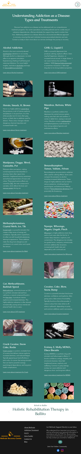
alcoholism (20, 65)
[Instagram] (62, 450)
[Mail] (60, 442)
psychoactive (7, 54)
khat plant (9, 297)
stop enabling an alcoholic (13, 68)
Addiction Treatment (31, 430)
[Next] (72, 411)
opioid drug (25, 109)
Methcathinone (8, 290)
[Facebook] (58, 450)
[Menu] (77, 4)
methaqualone (66, 121)
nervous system (8, 188)
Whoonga (47, 233)
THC (11, 183)
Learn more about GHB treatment (55, 73)
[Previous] (9, 411)
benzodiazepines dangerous (60, 189)
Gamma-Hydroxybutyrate (63, 63)
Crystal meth (7, 230)
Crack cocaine (7, 351)
